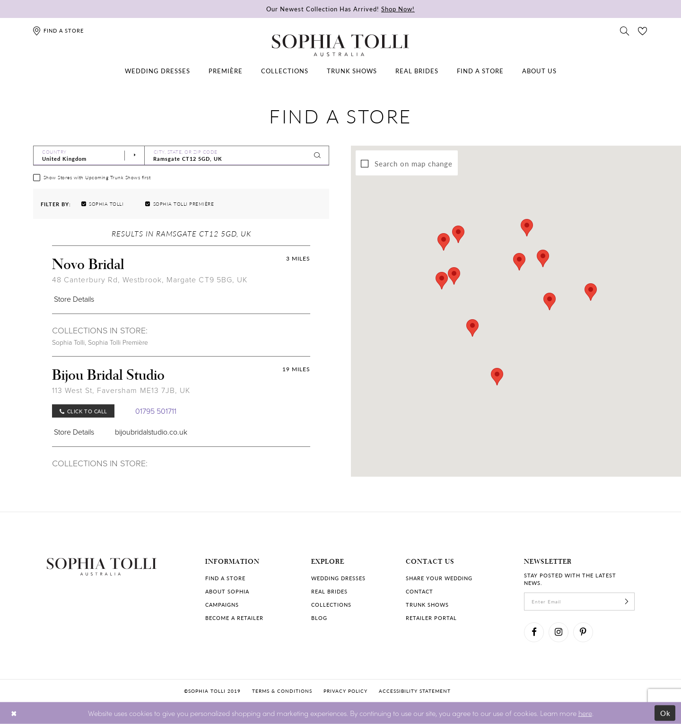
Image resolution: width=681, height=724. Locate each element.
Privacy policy (345, 691)
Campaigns (222, 604)
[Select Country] (89, 156)
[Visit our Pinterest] (583, 632)
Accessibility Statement (415, 691)
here (585, 712)
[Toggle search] (625, 30)
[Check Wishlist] (643, 30)
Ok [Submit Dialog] (665, 713)
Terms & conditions (282, 691)
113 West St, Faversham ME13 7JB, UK (121, 390)
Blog (319, 617)
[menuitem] (157, 71)
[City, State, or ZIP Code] (237, 156)
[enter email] (579, 602)
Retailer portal (431, 617)
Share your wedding (439, 578)
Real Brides (329, 591)
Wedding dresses (338, 578)
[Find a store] (58, 30)
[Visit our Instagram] (558, 632)
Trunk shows (427, 604)
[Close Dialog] (14, 713)
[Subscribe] (627, 602)
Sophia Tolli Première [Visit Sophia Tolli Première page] (118, 343)
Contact (419, 591)
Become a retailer (234, 617)
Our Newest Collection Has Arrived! (340, 8)
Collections (331, 604)
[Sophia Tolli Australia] (340, 45)
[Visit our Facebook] (534, 632)
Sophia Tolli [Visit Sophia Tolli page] (68, 343)
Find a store (225, 578)
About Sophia (227, 591)
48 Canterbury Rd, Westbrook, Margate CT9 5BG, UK (149, 279)
